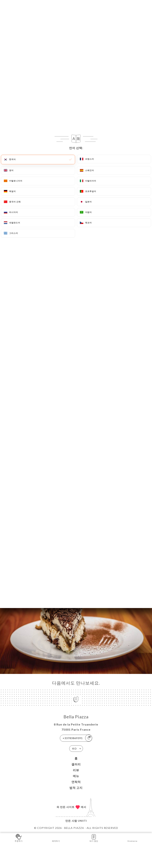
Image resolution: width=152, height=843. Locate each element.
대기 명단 (94, 837)
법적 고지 (76, 787)
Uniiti (82, 820)
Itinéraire (132, 837)
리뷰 (76, 770)
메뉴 (76, 776)
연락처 (76, 782)
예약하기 (56, 837)
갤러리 (76, 764)
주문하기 (19, 837)
